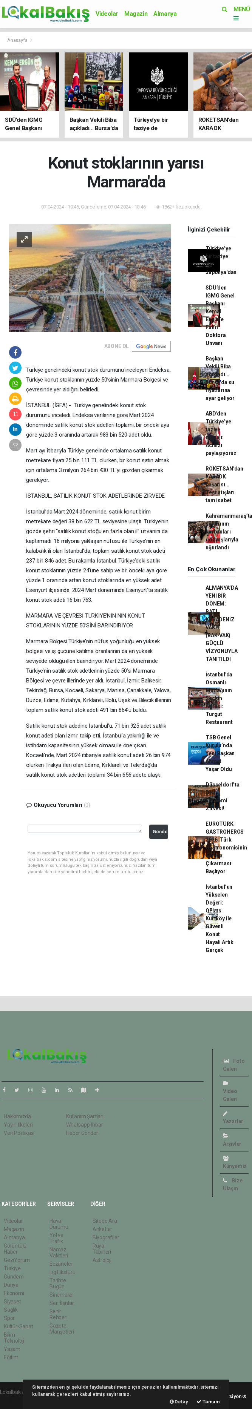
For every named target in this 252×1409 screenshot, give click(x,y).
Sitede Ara (105, 1221)
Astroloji (102, 1260)
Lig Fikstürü (62, 1272)
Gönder (160, 831)
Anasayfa (17, 40)
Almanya (164, 13)
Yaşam (12, 1349)
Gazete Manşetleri (61, 1329)
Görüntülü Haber (15, 1249)
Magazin (135, 13)
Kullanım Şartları (85, 1116)
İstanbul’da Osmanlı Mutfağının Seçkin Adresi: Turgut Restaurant (219, 698)
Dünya (11, 1285)
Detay (179, 1401)
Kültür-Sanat (18, 1326)
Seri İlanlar (61, 1303)
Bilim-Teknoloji (14, 1338)
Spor (9, 1318)
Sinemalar (61, 1295)
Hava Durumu (58, 1224)
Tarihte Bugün (57, 1283)
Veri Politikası (19, 1133)
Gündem (14, 1277)
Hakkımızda (17, 1116)
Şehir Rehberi (58, 1314)
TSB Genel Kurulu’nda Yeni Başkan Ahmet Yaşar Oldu (220, 753)
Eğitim (11, 1357)
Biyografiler (106, 1237)
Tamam (208, 1401)
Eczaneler (61, 1264)
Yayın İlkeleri (18, 1125)
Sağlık (11, 1310)
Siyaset (12, 1302)
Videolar (107, 13)
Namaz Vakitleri (58, 1252)
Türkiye (12, 1268)
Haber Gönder (82, 1133)
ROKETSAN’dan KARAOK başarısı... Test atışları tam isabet (224, 484)
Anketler (102, 1229)
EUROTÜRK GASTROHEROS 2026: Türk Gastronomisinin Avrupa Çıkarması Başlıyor (226, 847)
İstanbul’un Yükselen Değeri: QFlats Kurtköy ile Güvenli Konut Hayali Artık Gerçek (219, 918)
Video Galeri (230, 1091)
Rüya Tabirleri (102, 1249)
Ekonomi (14, 1293)
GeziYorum (17, 1260)
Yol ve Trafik (56, 1238)
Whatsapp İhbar (84, 1125)
